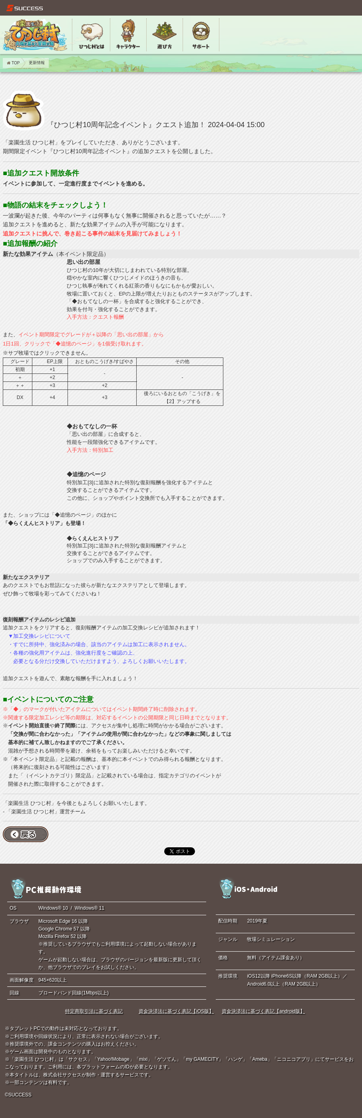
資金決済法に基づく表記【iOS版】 (176, 1011)
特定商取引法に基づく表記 (94, 1011)
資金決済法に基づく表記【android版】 (263, 1011)
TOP (13, 63)
